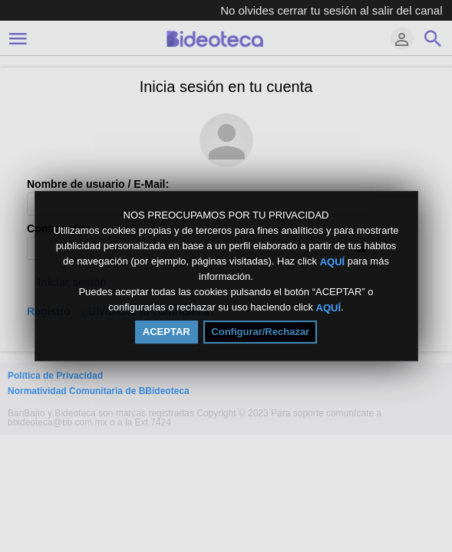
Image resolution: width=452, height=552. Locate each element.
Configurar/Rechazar (260, 331)
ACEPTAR (166, 331)
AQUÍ (332, 261)
